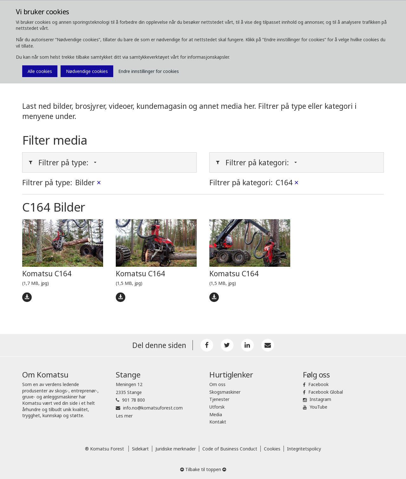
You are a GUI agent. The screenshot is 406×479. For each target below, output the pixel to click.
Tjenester (219, 399)
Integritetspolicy (304, 449)
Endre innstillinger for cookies (148, 71)
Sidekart (140, 449)
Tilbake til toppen (203, 469)
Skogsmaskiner (224, 392)
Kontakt (217, 422)
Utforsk (217, 407)
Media (215, 414)
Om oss (217, 384)
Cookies (272, 449)
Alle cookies (40, 71)
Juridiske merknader (175, 449)
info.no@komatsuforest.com (153, 408)
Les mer (124, 416)
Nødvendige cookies (87, 71)
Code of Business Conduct (229, 449)
